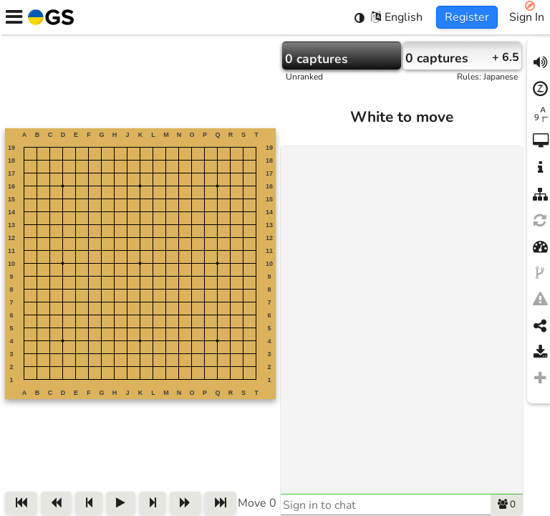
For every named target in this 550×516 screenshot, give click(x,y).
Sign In (526, 17)
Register (467, 17)
